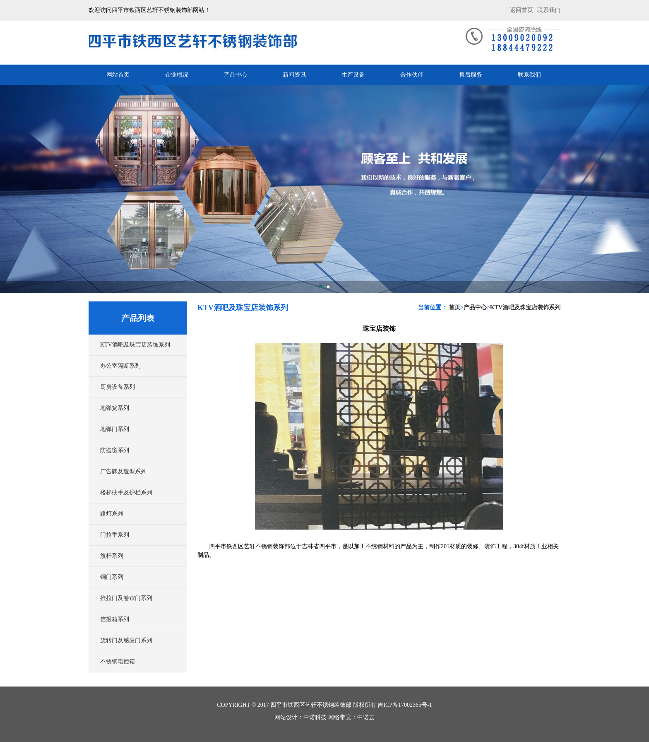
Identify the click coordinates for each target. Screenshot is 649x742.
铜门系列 (111, 577)
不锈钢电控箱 (117, 661)
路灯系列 (111, 514)
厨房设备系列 (117, 387)
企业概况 (176, 75)
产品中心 (235, 75)
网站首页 (118, 75)
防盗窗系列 (114, 450)
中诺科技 (315, 717)
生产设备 (353, 75)
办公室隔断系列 (120, 366)
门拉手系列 (114, 535)
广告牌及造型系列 (123, 471)
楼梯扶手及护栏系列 (126, 492)
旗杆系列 (111, 556)
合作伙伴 (411, 75)
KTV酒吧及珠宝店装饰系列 (135, 345)
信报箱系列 (114, 619)
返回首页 (521, 10)
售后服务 (470, 75)
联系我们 (548, 10)
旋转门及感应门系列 (126, 640)
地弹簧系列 (114, 408)
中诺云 (366, 717)
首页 (454, 307)
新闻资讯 (294, 75)
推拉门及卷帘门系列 (126, 598)
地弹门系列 (114, 429)
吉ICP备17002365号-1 (404, 705)
